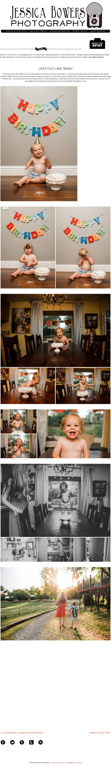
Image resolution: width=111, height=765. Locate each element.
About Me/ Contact (39, 31)
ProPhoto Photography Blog (59, 762)
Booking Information (60, 31)
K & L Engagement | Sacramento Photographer (21, 733)
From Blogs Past (80, 31)
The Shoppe (78, 762)
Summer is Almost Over (100, 733)
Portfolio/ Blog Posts (16, 31)
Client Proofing (97, 31)
